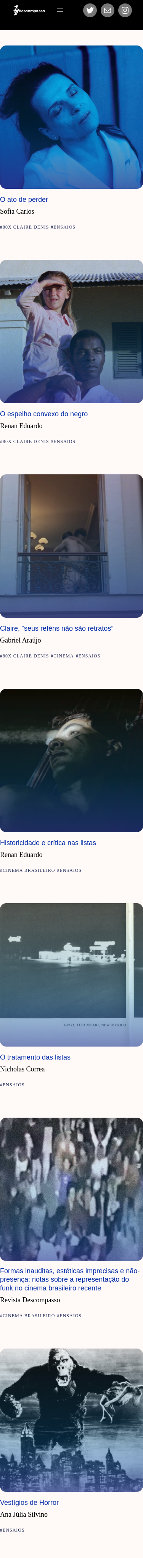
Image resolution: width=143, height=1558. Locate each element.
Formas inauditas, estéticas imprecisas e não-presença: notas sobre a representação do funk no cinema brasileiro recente (70, 1279)
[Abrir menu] (60, 10)
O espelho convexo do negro (44, 414)
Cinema (63, 656)
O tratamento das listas (35, 1057)
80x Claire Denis (26, 227)
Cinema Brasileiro (29, 870)
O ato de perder (24, 199)
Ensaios (64, 227)
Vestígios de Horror (29, 1502)
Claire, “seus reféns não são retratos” (56, 628)
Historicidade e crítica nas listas (48, 843)
